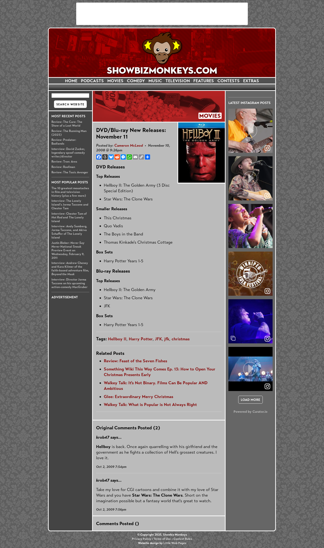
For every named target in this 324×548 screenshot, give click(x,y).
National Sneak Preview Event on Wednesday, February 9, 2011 (67, 250)
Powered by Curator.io (250, 411)
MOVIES (115, 80)
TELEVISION (178, 80)
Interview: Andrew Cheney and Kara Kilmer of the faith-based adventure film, (70, 268)
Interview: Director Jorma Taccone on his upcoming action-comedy (69, 283)
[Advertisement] (162, 13)
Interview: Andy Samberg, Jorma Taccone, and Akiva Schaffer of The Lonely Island (69, 231)
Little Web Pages (174, 543)
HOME (71, 80)
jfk (166, 339)
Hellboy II (117, 339)
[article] (250, 131)
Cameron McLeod (128, 145)
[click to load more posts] (250, 400)
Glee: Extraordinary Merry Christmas (138, 396)
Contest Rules (182, 539)
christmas (181, 339)
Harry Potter (141, 339)
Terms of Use (162, 539)
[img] (250, 321)
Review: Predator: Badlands (63, 142)
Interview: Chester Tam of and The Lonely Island (69, 217)
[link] (267, 339)
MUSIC (155, 80)
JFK (158, 339)
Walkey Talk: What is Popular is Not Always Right (150, 404)
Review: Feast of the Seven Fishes (135, 360)
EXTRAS (251, 80)
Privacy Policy (141, 539)
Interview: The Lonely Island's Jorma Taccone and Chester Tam (69, 204)
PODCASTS (92, 80)
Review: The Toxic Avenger (69, 172)
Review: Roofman (63, 167)
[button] (250, 131)
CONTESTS (228, 80)
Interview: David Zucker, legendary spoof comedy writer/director (68, 152)
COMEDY (136, 80)
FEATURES (203, 80)
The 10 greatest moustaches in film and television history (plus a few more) (70, 192)
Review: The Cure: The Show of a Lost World (66, 124)
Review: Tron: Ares (64, 162)
